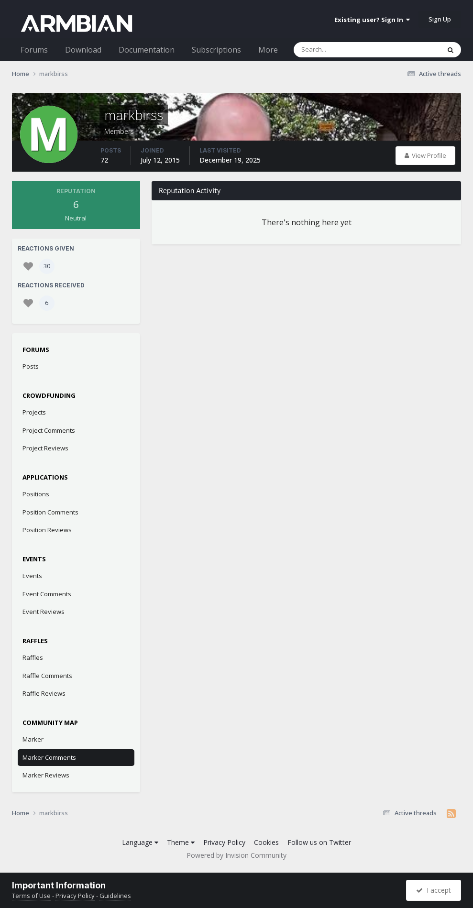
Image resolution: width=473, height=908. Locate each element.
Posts (30, 366)
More (268, 49)
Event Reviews (43, 611)
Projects (34, 412)
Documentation (147, 49)
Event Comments (46, 594)
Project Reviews (45, 448)
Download (83, 49)
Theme (181, 842)
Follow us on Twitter (319, 842)
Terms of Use (31, 895)
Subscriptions (216, 49)
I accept (433, 890)
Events (32, 575)
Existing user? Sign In (372, 19)
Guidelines (115, 895)
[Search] (342, 49)
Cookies (266, 842)
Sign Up (440, 19)
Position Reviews (47, 529)
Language (140, 842)
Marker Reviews (45, 775)
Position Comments (50, 512)
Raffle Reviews (44, 693)
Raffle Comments (47, 675)
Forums (34, 49)
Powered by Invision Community (236, 855)
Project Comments (48, 430)
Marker (33, 739)
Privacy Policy (224, 842)
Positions (35, 494)
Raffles (32, 657)
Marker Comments (49, 757)
